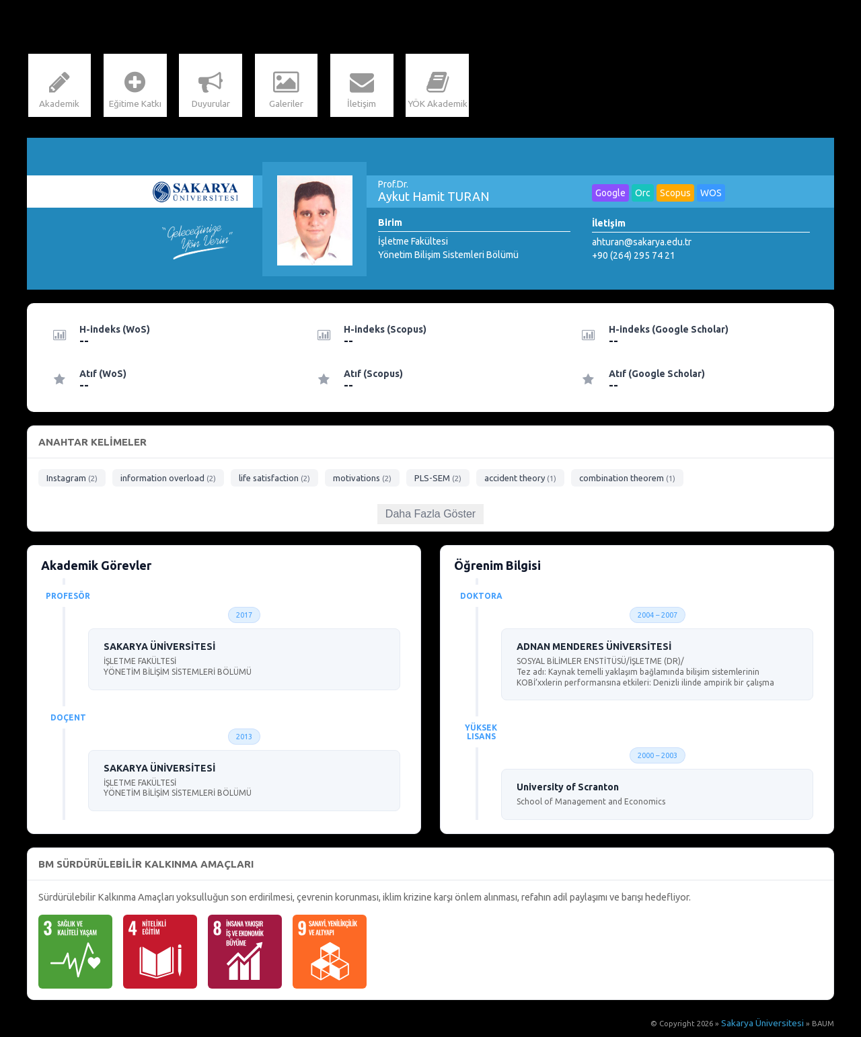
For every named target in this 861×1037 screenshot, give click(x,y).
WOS (711, 196)
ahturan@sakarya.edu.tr (641, 245)
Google (610, 196)
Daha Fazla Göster (430, 517)
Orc (642, 196)
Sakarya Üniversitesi (768, 1027)
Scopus (675, 196)
